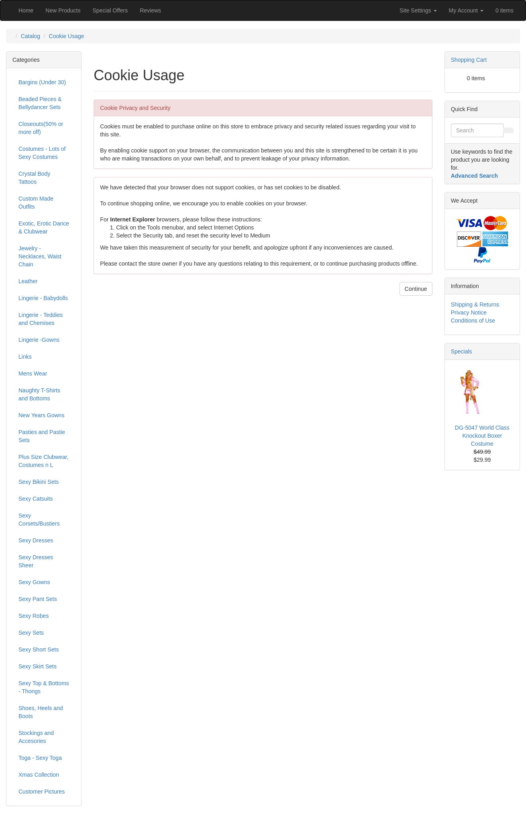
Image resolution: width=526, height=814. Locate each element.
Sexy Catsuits (35, 498)
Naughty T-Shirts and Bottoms (39, 394)
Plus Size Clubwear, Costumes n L (43, 461)
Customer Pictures (41, 791)
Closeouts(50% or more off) (40, 128)
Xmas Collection (38, 774)
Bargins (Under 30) (42, 82)
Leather (27, 281)
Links (25, 356)
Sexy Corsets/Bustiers (39, 519)
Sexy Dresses (35, 540)
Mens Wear (32, 373)
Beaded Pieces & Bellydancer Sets (39, 103)
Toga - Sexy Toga (40, 758)
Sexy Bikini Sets (38, 482)
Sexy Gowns (34, 582)
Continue (416, 289)
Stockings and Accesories (36, 737)
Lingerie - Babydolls (43, 298)
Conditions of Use (473, 320)
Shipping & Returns (475, 304)
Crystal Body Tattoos (34, 178)
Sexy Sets (31, 632)
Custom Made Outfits (35, 202)
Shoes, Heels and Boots (40, 712)
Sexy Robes (33, 616)
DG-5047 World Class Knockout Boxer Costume (482, 435)
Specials (461, 351)
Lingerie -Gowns (38, 340)
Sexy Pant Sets (37, 599)
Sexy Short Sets (38, 649)
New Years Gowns (41, 415)
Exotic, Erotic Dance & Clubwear (43, 227)
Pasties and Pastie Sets (41, 436)
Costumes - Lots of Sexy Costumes (42, 153)
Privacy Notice (469, 312)
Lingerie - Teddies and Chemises (40, 319)
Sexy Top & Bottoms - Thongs (43, 687)
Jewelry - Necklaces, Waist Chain (39, 256)
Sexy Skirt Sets (37, 666)
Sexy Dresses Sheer (35, 561)
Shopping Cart (469, 60)
